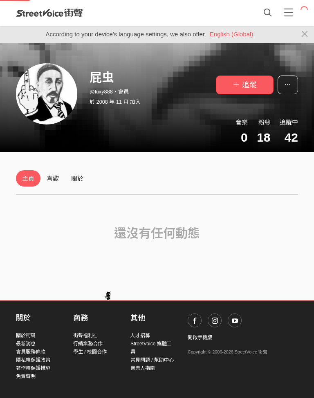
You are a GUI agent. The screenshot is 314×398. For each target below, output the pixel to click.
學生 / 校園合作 (90, 352)
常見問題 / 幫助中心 (152, 360)
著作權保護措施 (33, 368)
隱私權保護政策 (33, 360)
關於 (77, 178)
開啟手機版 (200, 337)
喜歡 (53, 178)
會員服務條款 (30, 352)
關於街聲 (26, 335)
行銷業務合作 (88, 344)
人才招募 (140, 335)
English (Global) (231, 34)
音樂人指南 (142, 368)
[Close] (305, 34)
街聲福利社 (85, 335)
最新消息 (26, 344)
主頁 (28, 178)
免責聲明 (26, 376)
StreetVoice (49, 13)
